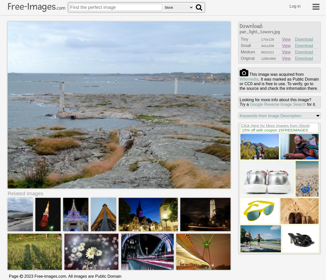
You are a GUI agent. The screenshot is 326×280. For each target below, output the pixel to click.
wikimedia (249, 79)
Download (304, 39)
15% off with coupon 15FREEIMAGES (275, 130)
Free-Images (36, 6)
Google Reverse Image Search (278, 104)
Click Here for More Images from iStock (275, 125)
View (286, 39)
